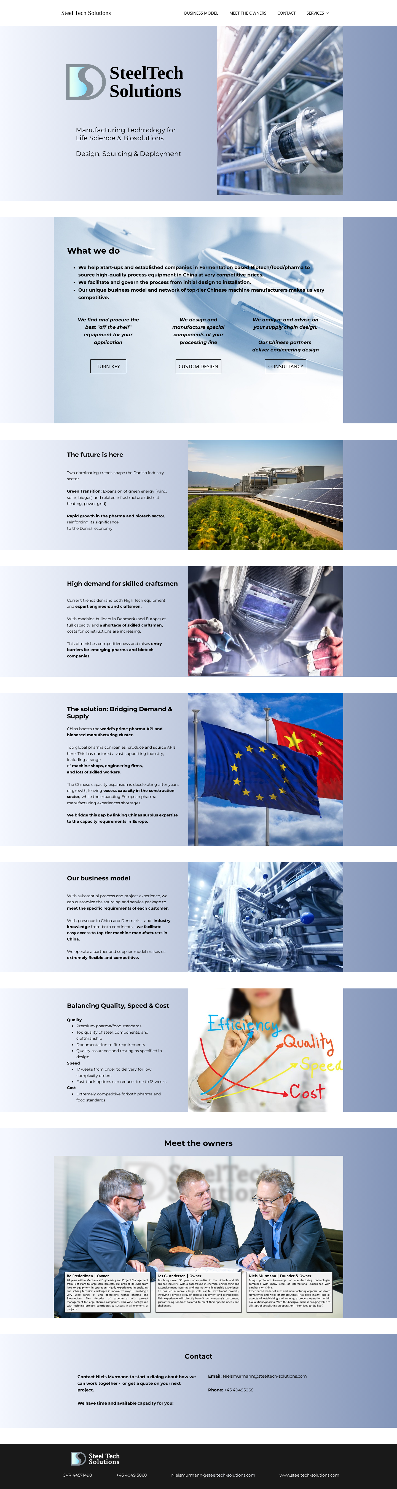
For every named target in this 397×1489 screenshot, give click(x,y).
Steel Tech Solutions (86, 12)
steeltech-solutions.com (243, 1475)
